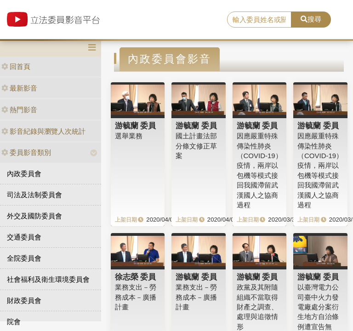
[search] (259, 19)
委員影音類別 (26, 152)
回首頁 (15, 66)
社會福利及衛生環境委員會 (48, 279)
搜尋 (311, 19)
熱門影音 (19, 110)
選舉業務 (128, 136)
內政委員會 (24, 173)
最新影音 (19, 88)
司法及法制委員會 (34, 195)
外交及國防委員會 (34, 216)
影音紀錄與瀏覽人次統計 (43, 131)
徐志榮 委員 (135, 277)
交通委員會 (24, 237)
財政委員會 (24, 300)
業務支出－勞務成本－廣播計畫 (135, 297)
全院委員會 (24, 258)
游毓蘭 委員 (135, 125)
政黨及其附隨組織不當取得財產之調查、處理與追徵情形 (257, 307)
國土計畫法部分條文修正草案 (196, 146)
